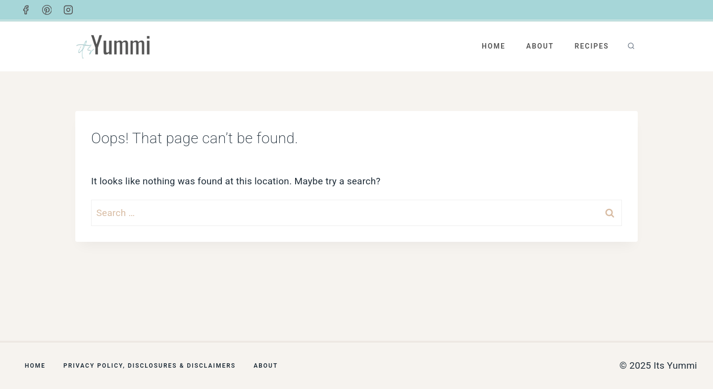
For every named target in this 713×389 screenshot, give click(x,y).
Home (494, 46)
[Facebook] (26, 10)
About (540, 46)
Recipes (591, 46)
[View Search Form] (631, 46)
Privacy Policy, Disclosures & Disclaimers (149, 365)
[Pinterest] (47, 10)
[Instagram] (68, 10)
